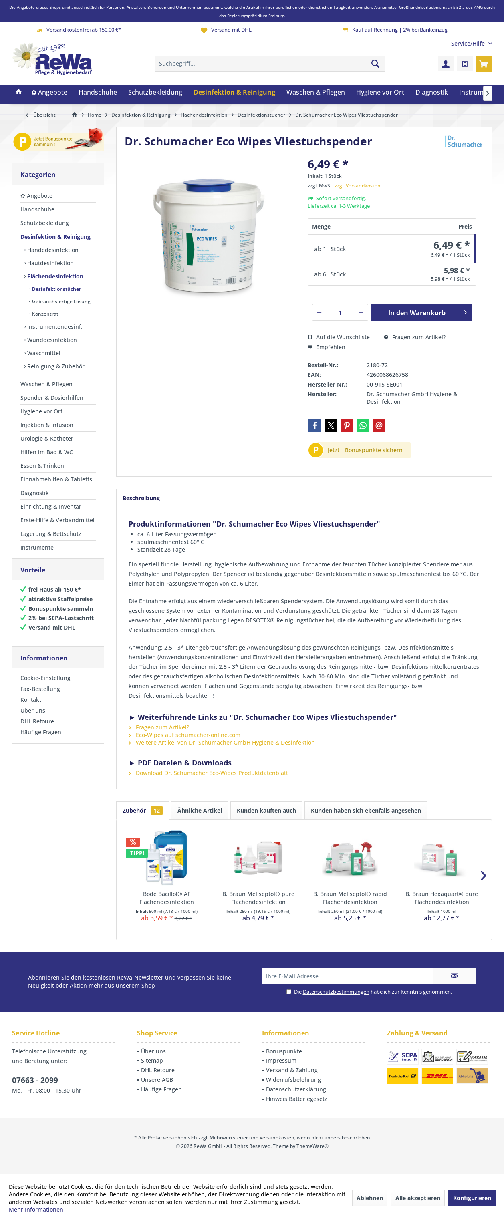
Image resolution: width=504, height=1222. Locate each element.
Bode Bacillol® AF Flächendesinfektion (166, 898)
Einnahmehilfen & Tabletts (56, 479)
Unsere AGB (157, 1079)
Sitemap (152, 1060)
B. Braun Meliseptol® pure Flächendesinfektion (258, 898)
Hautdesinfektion (50, 263)
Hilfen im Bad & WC (46, 452)
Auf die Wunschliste (339, 337)
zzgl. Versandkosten (358, 185)
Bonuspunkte (284, 1051)
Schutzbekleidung (44, 223)
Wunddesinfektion (51, 340)
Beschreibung (141, 498)
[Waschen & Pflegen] (316, 92)
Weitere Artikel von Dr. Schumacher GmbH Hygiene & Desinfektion (222, 742)
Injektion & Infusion (46, 425)
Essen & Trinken (42, 465)
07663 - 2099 (35, 1080)
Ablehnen (370, 1198)
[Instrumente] (478, 92)
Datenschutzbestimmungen (336, 991)
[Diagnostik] (432, 92)
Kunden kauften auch (266, 810)
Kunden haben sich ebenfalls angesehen (366, 810)
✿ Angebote (36, 195)
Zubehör (143, 810)
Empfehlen (326, 347)
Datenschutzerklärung (296, 1089)
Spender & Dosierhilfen (51, 397)
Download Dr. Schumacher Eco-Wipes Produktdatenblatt (208, 773)
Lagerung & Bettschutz (50, 534)
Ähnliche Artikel (199, 810)
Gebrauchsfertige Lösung (61, 301)
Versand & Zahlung (292, 1070)
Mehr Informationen (36, 1209)
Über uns (32, 718)
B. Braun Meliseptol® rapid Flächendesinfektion (350, 898)
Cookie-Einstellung (45, 686)
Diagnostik (34, 493)
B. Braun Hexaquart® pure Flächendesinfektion (441, 898)
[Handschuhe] (98, 92)
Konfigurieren (472, 1198)
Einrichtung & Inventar (50, 506)
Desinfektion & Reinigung (55, 236)
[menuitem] (468, 43)
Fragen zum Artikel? (415, 337)
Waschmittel (43, 353)
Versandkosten (277, 1137)
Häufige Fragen (40, 740)
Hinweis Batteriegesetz (296, 1099)
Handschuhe (37, 209)
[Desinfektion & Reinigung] (234, 92)
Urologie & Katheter (46, 438)
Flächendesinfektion (54, 276)
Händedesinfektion (52, 250)
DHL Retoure (37, 729)
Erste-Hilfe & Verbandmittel (57, 520)
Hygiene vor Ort (41, 411)
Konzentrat (44, 313)
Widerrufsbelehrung (293, 1079)
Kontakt (30, 707)
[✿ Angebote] (49, 92)
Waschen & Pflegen (46, 384)
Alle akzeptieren (417, 1198)
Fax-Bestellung (40, 697)
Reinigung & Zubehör (55, 366)
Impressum (281, 1060)
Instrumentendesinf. (54, 326)
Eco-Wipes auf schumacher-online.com (184, 735)
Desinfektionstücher (56, 289)
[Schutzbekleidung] (155, 92)
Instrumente (37, 547)
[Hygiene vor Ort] (380, 92)
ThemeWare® (312, 1146)
